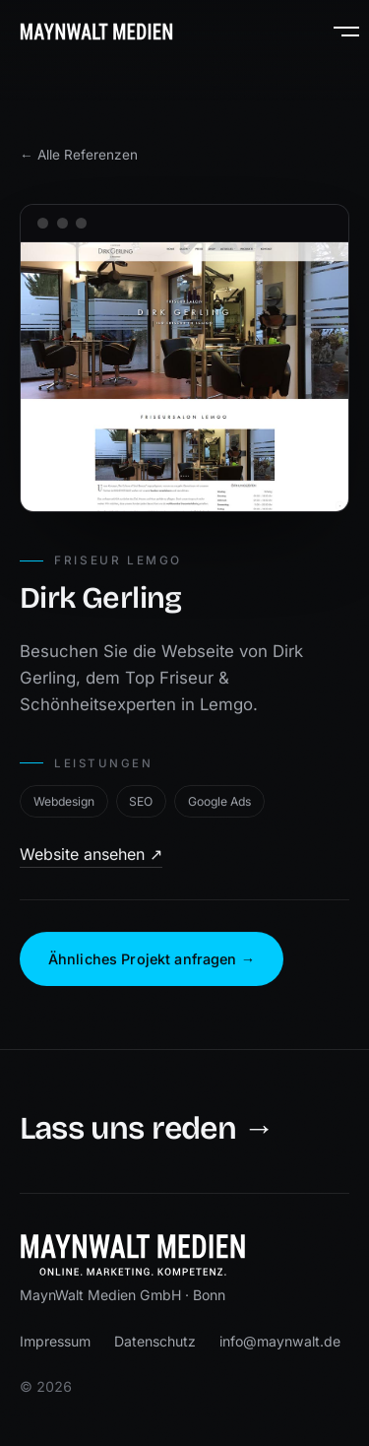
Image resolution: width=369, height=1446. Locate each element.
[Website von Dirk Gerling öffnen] (184, 377)
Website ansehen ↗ (91, 854)
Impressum (55, 1341)
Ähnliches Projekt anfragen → (151, 959)
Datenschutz (155, 1341)
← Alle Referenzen (79, 155)
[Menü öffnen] (337, 31)
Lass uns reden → (147, 1129)
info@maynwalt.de (279, 1341)
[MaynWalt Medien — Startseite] (96, 31)
